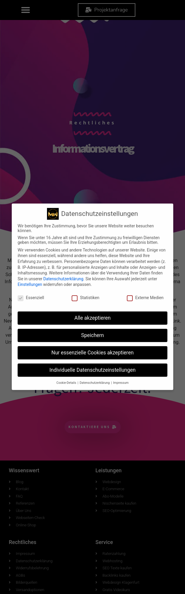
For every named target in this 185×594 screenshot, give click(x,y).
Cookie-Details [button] (66, 354)
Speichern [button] (92, 307)
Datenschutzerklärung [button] (95, 354)
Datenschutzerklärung (63, 250)
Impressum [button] (121, 354)
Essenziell (31, 269)
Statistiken (85, 269)
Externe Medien (145, 269)
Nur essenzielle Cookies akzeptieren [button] (92, 324)
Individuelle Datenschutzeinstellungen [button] (92, 342)
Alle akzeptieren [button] (92, 290)
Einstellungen (30, 256)
